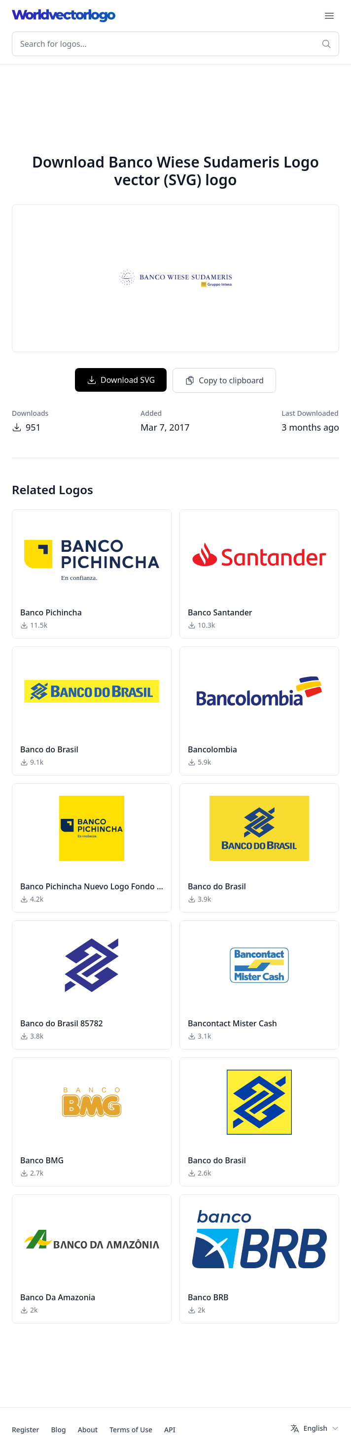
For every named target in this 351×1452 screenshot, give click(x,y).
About (88, 1429)
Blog (58, 1429)
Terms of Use (130, 1429)
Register (25, 1429)
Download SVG (121, 379)
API (170, 1429)
